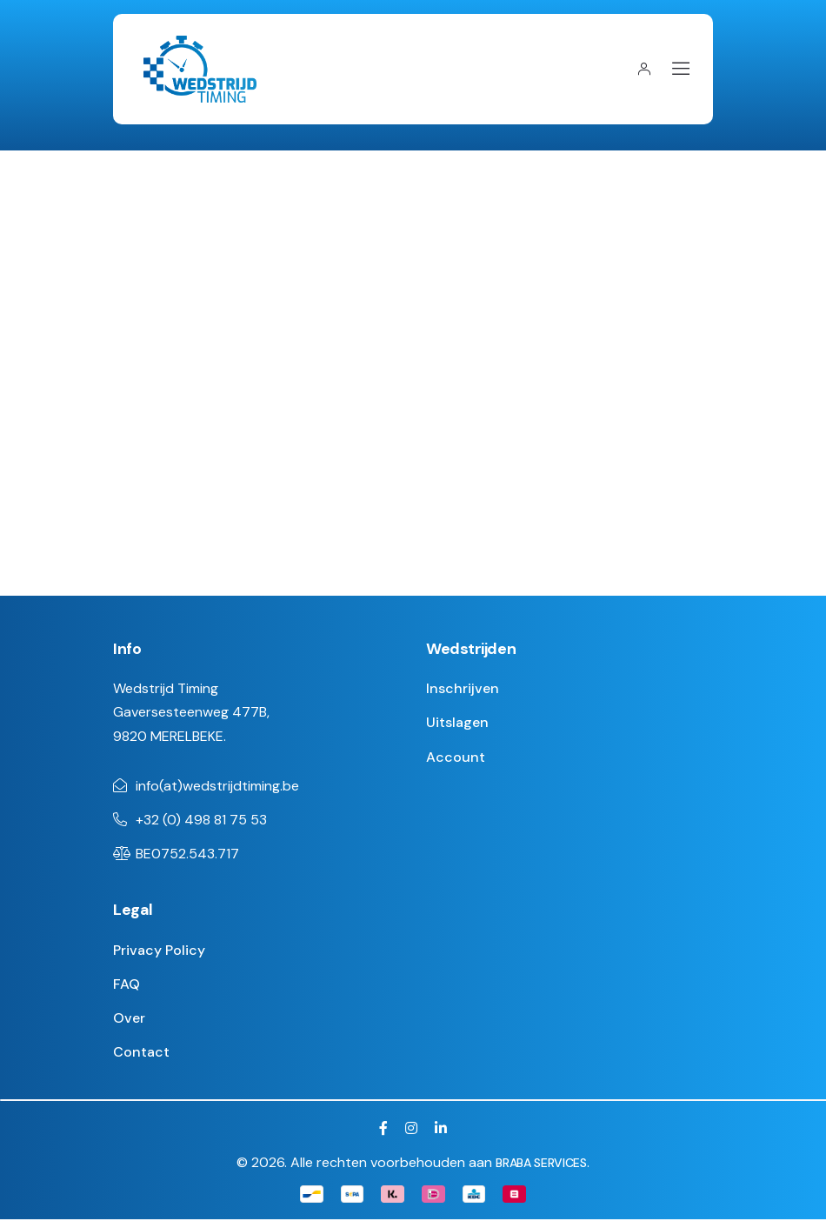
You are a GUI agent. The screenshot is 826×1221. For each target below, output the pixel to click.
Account (455, 758)
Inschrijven (462, 689)
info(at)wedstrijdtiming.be (217, 786)
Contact (141, 1053)
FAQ (126, 985)
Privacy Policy (159, 951)
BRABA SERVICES (541, 1163)
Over (129, 1019)
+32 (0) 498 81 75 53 (201, 820)
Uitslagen (457, 724)
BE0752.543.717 (187, 854)
